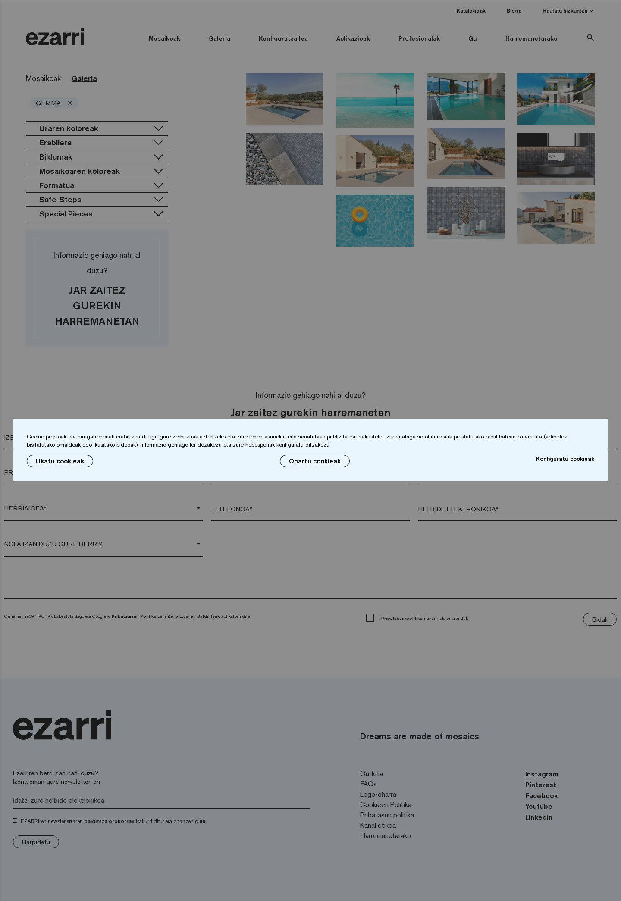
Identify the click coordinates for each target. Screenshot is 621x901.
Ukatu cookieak (60, 461)
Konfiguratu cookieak (565, 458)
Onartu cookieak (315, 461)
